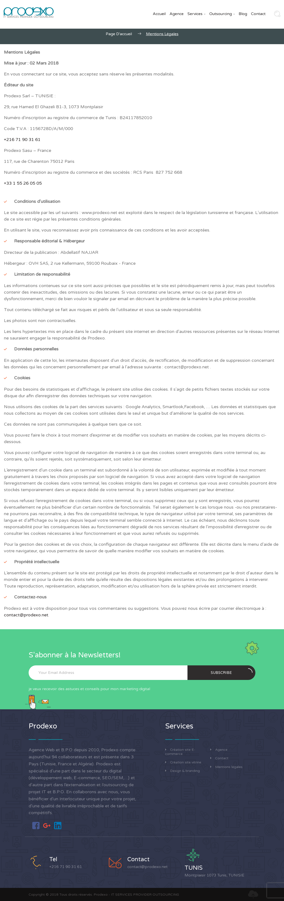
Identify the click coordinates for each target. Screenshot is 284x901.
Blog (243, 13)
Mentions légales (226, 767)
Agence (177, 13)
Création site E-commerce (180, 752)
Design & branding (182, 771)
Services (196, 13)
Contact (258, 13)
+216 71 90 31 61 (65, 866)
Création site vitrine (183, 762)
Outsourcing (222, 13)
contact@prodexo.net (26, 615)
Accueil (159, 13)
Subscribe (231, 671)
